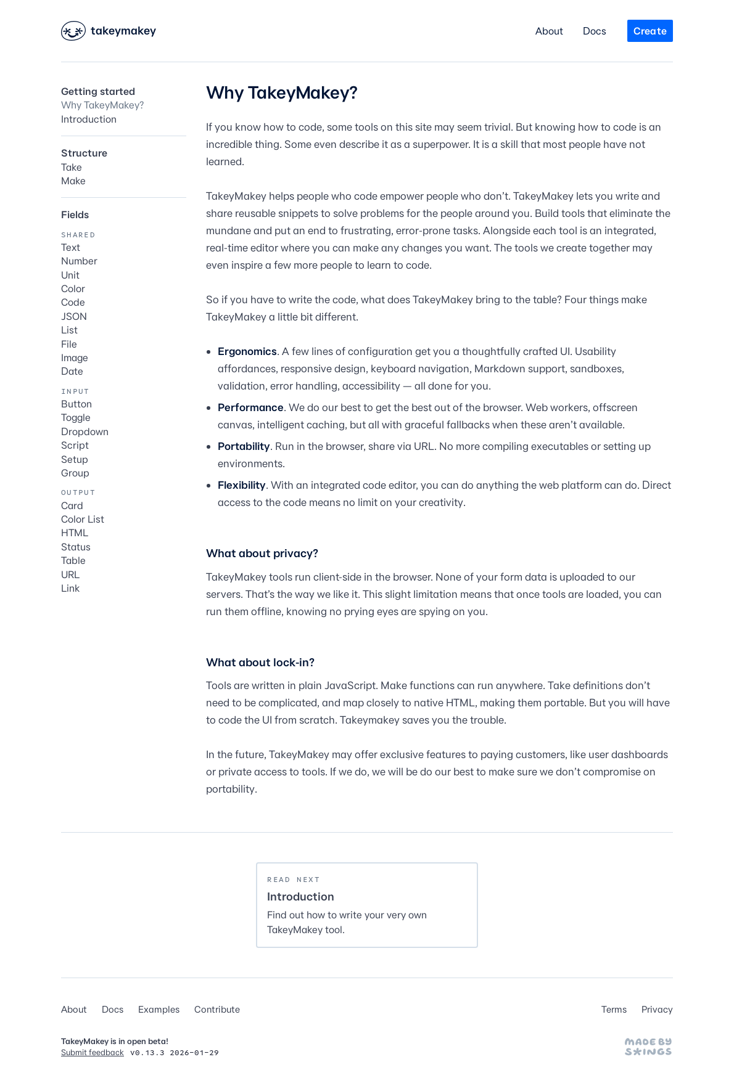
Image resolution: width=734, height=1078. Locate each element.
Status (76, 547)
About (549, 31)
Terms (614, 1009)
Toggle (76, 417)
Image (74, 357)
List (69, 330)
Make (73, 180)
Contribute (217, 1009)
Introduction (89, 119)
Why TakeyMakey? (102, 105)
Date (72, 371)
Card (72, 505)
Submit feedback (92, 1052)
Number (79, 261)
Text (70, 247)
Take (71, 167)
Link (70, 588)
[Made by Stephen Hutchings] (648, 1046)
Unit (70, 275)
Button (76, 404)
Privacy (657, 1009)
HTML (74, 532)
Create (650, 31)
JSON (74, 316)
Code (73, 302)
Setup (74, 459)
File (69, 344)
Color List (82, 519)
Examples (158, 1009)
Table (73, 560)
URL (70, 574)
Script (75, 445)
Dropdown (85, 431)
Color (73, 288)
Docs (594, 31)
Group (75, 473)
